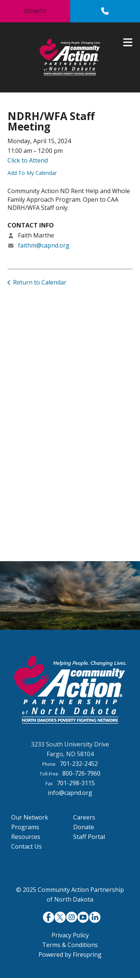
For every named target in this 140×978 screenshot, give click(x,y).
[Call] (105, 11)
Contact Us (26, 846)
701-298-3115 (76, 783)
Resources (25, 837)
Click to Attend (27, 160)
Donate (35, 11)
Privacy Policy (70, 935)
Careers (84, 817)
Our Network (29, 817)
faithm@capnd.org (43, 245)
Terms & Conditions (70, 945)
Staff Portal (89, 837)
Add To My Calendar (32, 172)
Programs (25, 827)
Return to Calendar (39, 282)
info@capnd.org (70, 793)
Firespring (87, 954)
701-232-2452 (79, 764)
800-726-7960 (81, 773)
